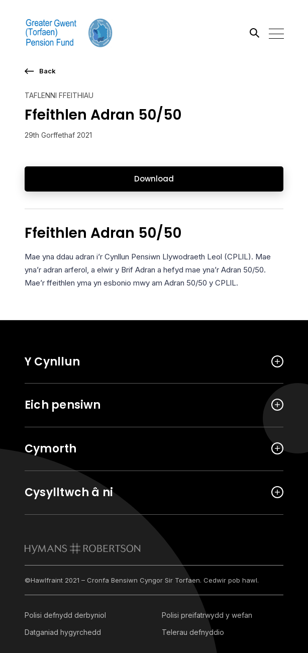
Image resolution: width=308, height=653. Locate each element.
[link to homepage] (83, 548)
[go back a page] (154, 71)
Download (154, 178)
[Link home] (70, 33)
